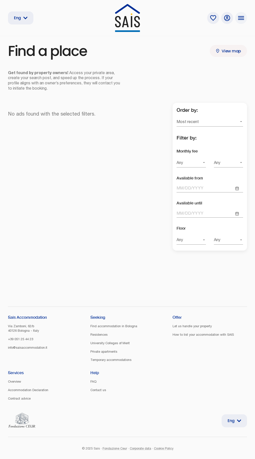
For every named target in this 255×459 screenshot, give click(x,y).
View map (228, 51)
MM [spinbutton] (180, 188)
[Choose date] (237, 188)
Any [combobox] (180, 162)
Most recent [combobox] (188, 121)
